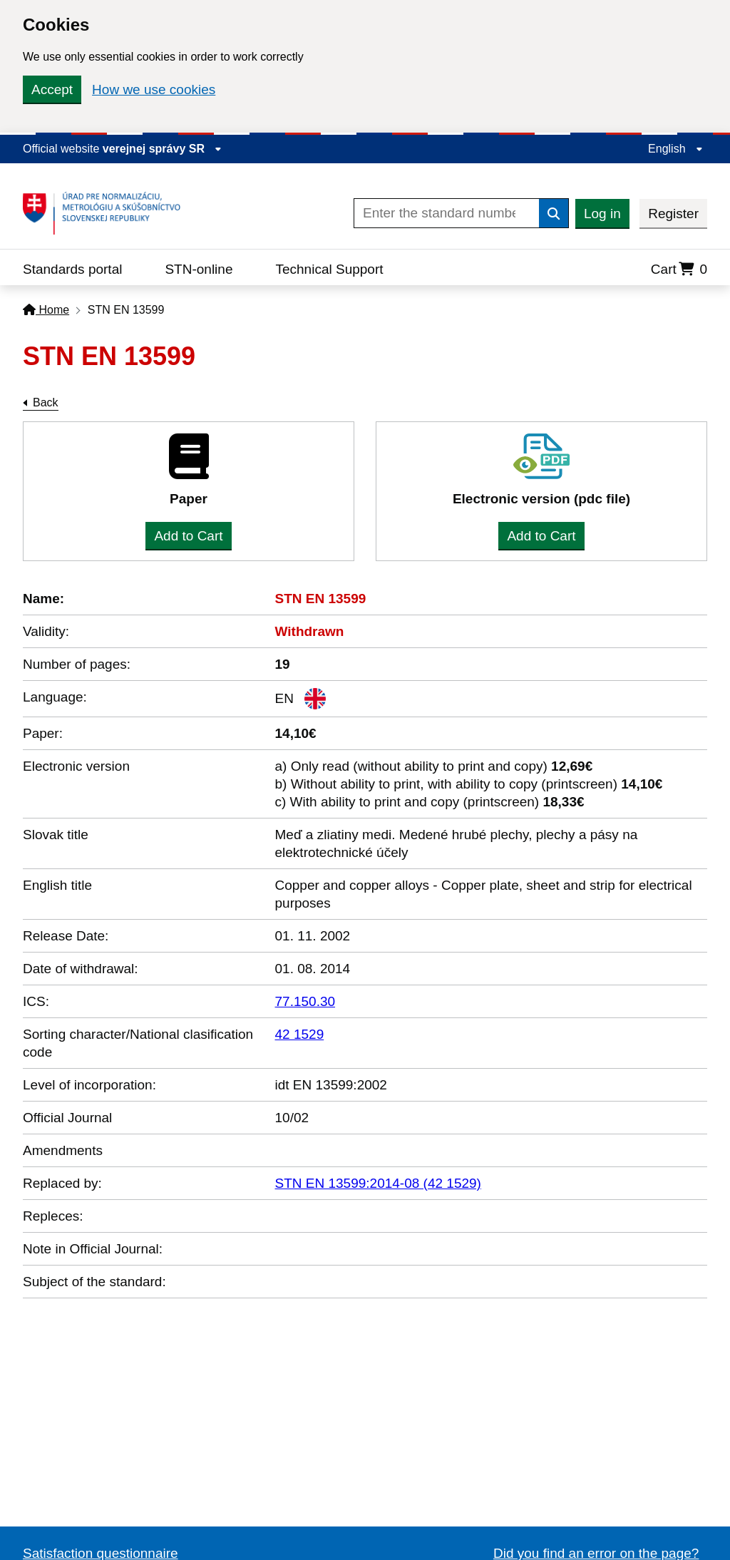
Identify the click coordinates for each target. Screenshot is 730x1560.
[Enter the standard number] (446, 213)
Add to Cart (188, 535)
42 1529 (299, 1034)
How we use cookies (153, 89)
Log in (602, 213)
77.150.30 (305, 1001)
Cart (679, 269)
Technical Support (329, 269)
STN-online (198, 269)
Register (673, 213)
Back (45, 402)
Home (46, 310)
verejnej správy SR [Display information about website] (162, 149)
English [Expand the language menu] (675, 149)
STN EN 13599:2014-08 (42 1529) (378, 1183)
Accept (52, 89)
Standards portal (72, 269)
